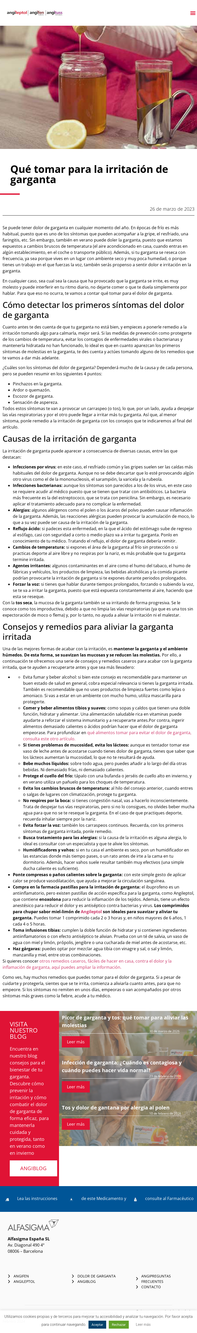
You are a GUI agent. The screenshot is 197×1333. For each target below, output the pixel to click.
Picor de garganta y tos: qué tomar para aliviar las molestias (125, 1021)
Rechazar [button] (119, 1325)
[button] (193, 13)
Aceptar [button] (97, 1325)
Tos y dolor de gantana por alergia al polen (116, 1107)
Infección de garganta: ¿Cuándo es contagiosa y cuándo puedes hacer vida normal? (122, 1066)
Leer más (76, 1042)
